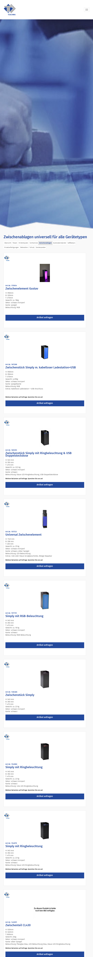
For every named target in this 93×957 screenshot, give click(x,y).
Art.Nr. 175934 (11, 285)
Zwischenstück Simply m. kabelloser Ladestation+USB (40, 367)
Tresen (15, 243)
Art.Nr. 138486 (11, 692)
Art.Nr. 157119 (11, 613)
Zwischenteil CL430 (18, 925)
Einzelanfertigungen (11, 247)
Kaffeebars (71, 243)
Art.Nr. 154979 (11, 843)
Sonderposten (41, 247)
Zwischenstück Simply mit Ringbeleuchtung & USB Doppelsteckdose (38, 454)
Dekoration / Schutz (27, 247)
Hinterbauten (23, 243)
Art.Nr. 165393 (11, 450)
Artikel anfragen (45, 317)
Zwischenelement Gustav (21, 288)
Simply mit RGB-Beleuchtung (24, 616)
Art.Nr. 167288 (11, 364)
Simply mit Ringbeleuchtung (24, 767)
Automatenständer (59, 243)
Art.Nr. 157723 (11, 532)
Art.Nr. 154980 (11, 764)
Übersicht (7, 243)
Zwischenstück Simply (19, 695)
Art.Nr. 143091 (11, 922)
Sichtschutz (34, 243)
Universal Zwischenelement (23, 534)
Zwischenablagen (45, 243)
